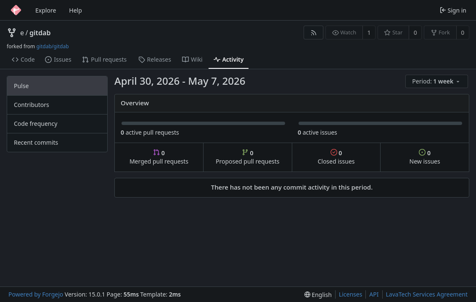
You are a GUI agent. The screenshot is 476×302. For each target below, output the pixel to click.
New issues (425, 157)
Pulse (21, 86)
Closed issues (335, 157)
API (373, 294)
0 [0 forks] (462, 32)
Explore (45, 10)
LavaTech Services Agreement (427, 294)
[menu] (437, 82)
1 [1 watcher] (369, 32)
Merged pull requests (159, 157)
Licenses (350, 294)
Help (75, 10)
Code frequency (35, 124)
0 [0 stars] (415, 32)
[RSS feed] (313, 32)
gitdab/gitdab (52, 46)
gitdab (39, 33)
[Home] (16, 10)
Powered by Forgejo (35, 294)
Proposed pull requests (248, 157)
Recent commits (36, 142)
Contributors (31, 105)
